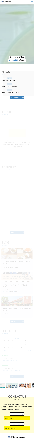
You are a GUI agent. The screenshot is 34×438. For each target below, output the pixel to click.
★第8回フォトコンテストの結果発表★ (9, 86)
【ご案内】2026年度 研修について (8, 80)
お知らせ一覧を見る (15, 97)
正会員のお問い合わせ (10, 418)
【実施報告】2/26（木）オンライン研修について (11, 92)
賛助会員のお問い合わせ (10, 428)
